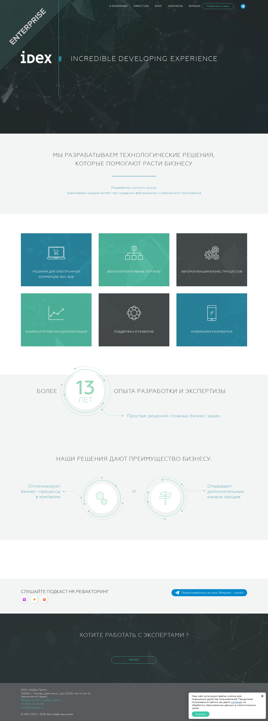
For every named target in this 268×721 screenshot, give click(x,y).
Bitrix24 (194, 6)
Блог (158, 6)
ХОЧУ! (134, 660)
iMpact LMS (141, 6)
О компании (118, 6)
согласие (236, 702)
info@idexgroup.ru (32, 707)
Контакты (175, 6)
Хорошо (200, 714)
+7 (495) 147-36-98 (32, 703)
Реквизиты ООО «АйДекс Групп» (41, 700)
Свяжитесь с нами (218, 6)
